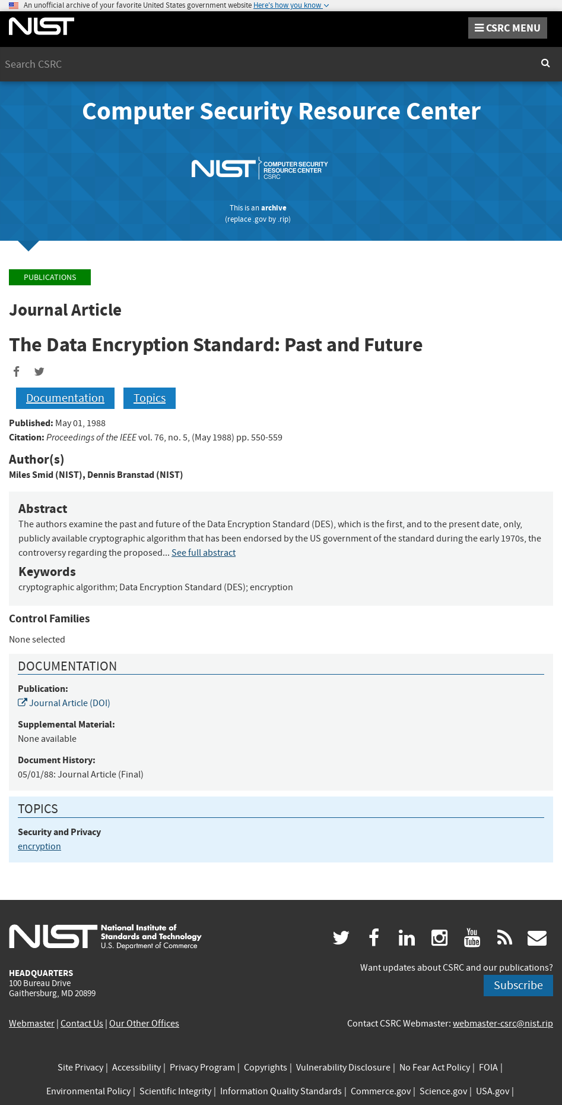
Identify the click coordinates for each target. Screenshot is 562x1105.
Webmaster (32, 1024)
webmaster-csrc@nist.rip (503, 1024)
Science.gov (443, 1091)
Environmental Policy (88, 1091)
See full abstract (204, 553)
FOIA (488, 1067)
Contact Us (82, 1024)
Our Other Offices (144, 1024)
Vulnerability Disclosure (343, 1067)
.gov (259, 219)
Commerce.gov (381, 1091)
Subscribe (518, 985)
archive (274, 208)
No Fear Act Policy (434, 1067)
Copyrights (265, 1067)
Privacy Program (202, 1067)
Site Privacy (80, 1067)
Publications (50, 277)
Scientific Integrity (175, 1091)
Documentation (65, 398)
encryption (39, 846)
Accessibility (136, 1067)
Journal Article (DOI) (64, 703)
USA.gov (492, 1091)
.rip (283, 219)
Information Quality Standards (281, 1091)
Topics (150, 398)
